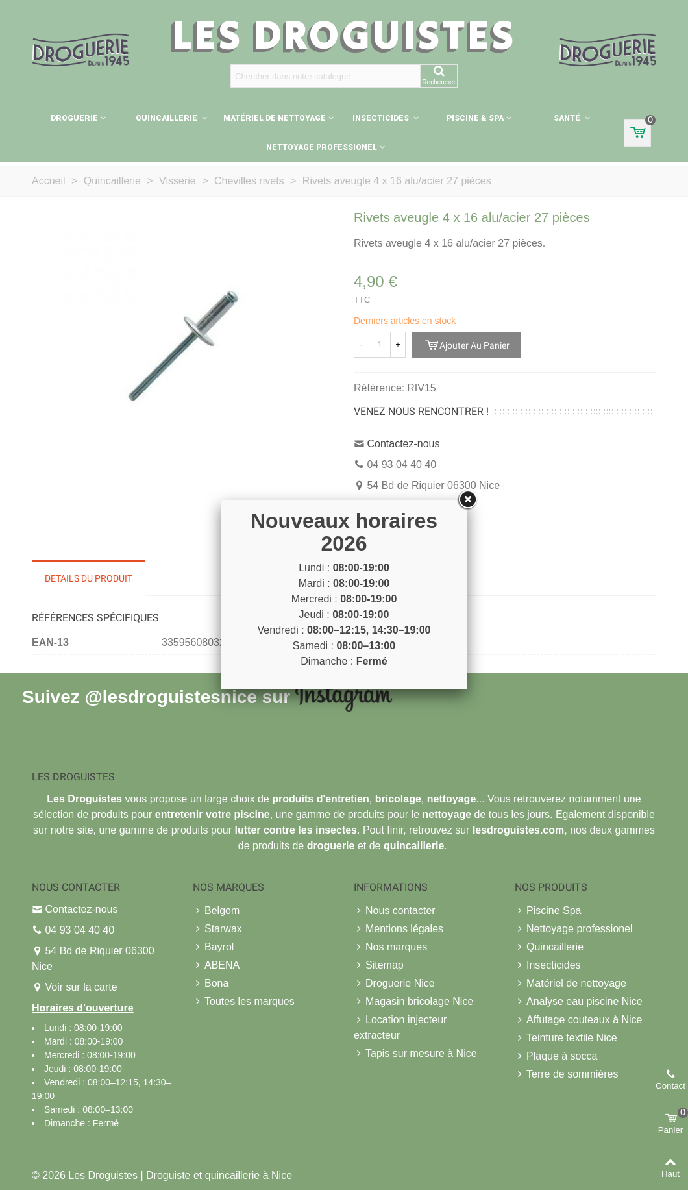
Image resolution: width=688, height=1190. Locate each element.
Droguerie (74, 118)
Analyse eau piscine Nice (579, 1002)
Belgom (216, 911)
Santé (568, 118)
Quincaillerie (167, 118)
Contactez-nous (403, 443)
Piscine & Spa (475, 118)
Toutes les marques (244, 1002)
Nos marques (390, 947)
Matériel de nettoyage (274, 118)
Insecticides (381, 118)
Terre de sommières (566, 1074)
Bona (210, 983)
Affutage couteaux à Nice (579, 1020)
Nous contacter (395, 911)
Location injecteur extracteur (400, 1026)
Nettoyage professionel (321, 147)
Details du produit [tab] (88, 578)
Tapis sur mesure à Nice (415, 1053)
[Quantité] (380, 345)
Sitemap (379, 965)
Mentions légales (398, 929)
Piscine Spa (548, 911)
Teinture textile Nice (566, 1038)
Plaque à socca (556, 1056)
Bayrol (213, 947)
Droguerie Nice (394, 983)
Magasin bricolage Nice (413, 1002)
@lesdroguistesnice (170, 696)
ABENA (216, 965)
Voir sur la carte (81, 987)
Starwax (217, 929)
